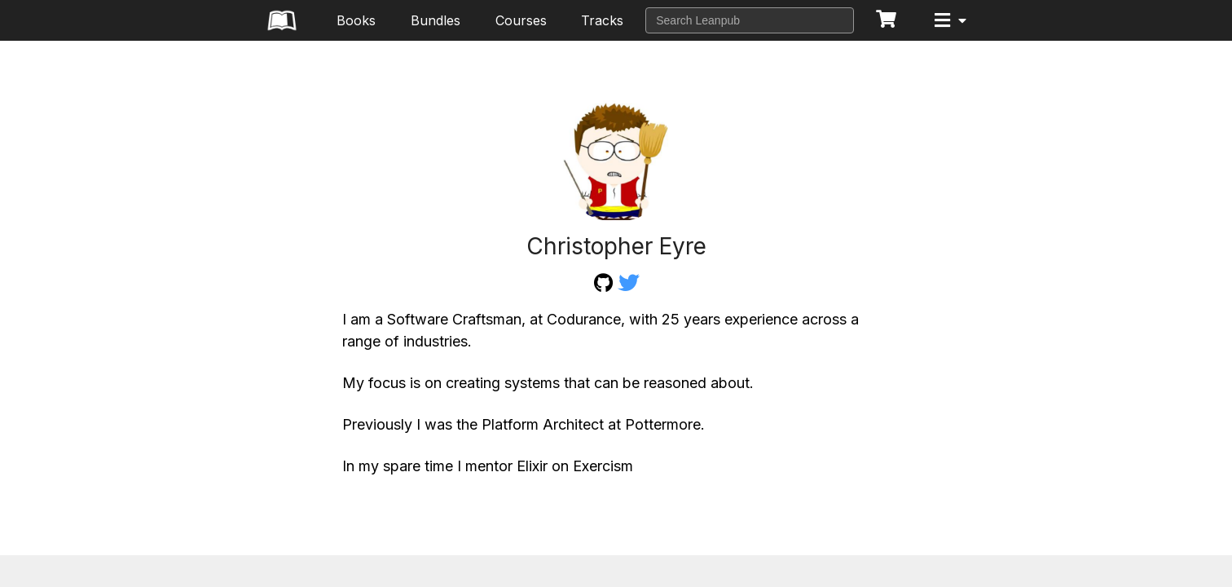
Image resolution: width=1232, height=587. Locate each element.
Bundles (435, 20)
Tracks (602, 20)
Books (356, 20)
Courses (521, 20)
